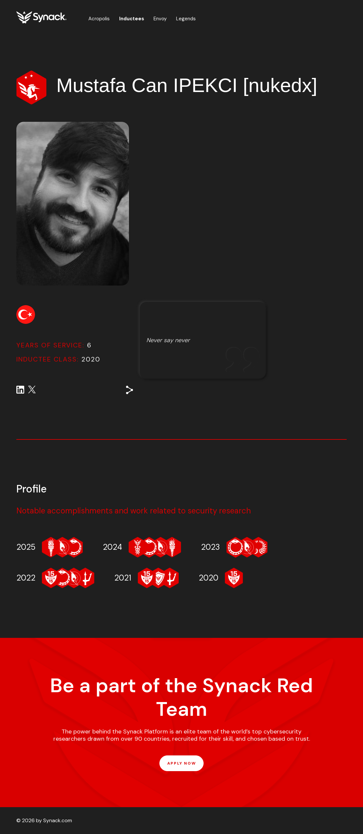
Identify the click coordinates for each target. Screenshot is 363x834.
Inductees (131, 18)
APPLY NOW (181, 763)
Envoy (160, 18)
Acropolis (99, 18)
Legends (186, 18)
